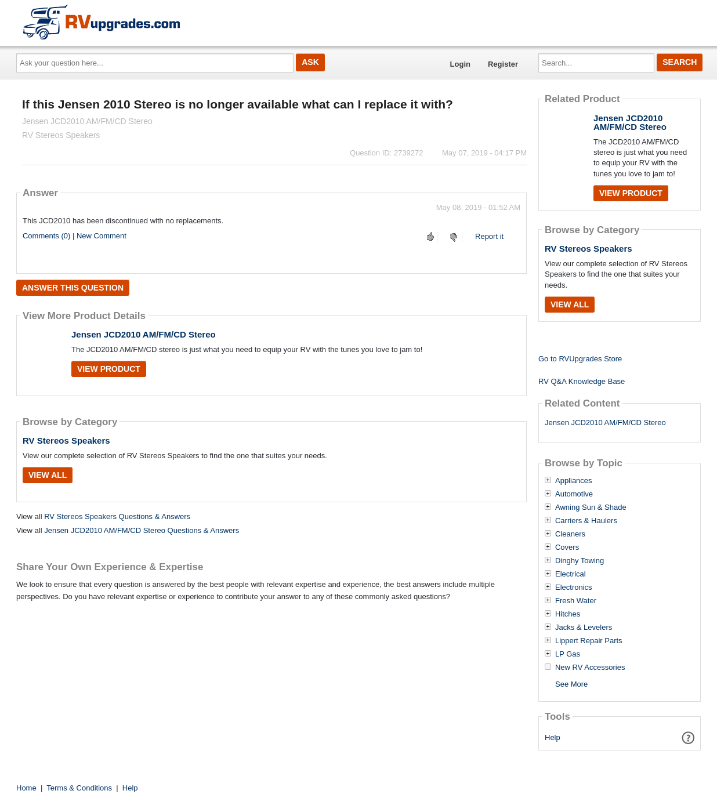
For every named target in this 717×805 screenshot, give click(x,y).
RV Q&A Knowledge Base (581, 381)
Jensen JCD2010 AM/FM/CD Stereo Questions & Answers (141, 530)
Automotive (574, 494)
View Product (108, 369)
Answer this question (73, 287)
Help (552, 737)
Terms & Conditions (79, 788)
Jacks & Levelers (583, 627)
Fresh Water (575, 601)
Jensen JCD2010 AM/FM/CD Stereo (143, 334)
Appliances (573, 481)
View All (47, 475)
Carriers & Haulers (586, 521)
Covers (567, 547)
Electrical (570, 574)
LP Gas (567, 654)
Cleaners (570, 534)
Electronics (573, 587)
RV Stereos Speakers (66, 440)
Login (460, 64)
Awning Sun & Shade (591, 507)
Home (26, 788)
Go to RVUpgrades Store (580, 358)
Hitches (567, 614)
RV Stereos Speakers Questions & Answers (117, 516)
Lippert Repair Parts (588, 641)
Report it (489, 236)
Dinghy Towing (579, 561)
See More (571, 684)
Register (503, 64)
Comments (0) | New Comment (74, 235)
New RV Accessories (590, 667)
